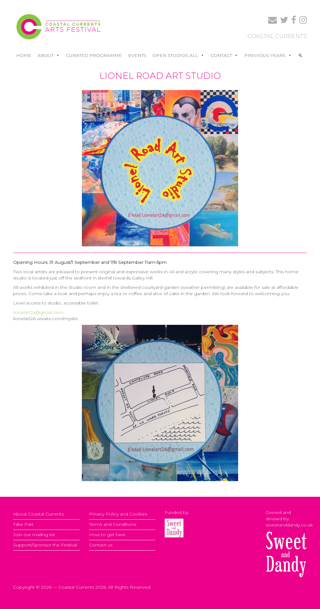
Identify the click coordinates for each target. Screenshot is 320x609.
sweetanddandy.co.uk (289, 525)
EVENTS (137, 55)
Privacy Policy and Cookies (118, 514)
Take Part (23, 524)
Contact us (100, 545)
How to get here (107, 534)
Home (23, 55)
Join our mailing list (34, 534)
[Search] (300, 55)
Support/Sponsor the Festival (45, 545)
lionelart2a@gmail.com (38, 312)
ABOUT (49, 55)
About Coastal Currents (38, 514)
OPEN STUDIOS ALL (178, 55)
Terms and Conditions (112, 524)
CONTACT (224, 55)
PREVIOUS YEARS (268, 55)
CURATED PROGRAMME (94, 55)
